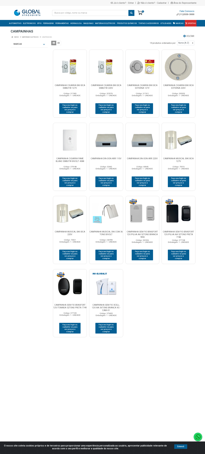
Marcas (29, 44)
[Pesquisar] (131, 13)
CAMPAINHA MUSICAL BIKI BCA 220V (70, 233)
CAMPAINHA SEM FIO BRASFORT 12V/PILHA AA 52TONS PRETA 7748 (178, 234)
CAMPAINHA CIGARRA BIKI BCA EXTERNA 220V (178, 86)
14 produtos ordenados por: (163, 43)
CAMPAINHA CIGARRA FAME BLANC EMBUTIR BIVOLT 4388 (70, 159)
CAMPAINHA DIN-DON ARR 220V (142, 158)
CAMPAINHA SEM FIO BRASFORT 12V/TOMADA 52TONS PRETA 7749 (70, 306)
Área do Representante (183, 3)
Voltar (188, 36)
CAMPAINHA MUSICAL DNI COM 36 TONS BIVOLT (106, 233)
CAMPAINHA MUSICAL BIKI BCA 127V (178, 159)
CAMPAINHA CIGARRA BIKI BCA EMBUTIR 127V (70, 86)
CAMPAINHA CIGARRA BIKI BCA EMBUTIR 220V (106, 86)
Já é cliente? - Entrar (122, 3)
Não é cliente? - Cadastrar (152, 3)
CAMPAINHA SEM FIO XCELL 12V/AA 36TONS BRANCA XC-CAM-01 (106, 308)
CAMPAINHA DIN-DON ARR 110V (106, 158)
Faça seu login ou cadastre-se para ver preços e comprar (69, 108)
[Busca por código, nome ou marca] (90, 13)
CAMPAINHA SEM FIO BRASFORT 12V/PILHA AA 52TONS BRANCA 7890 (142, 234)
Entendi (180, 446)
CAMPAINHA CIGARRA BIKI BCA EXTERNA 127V (142, 86)
